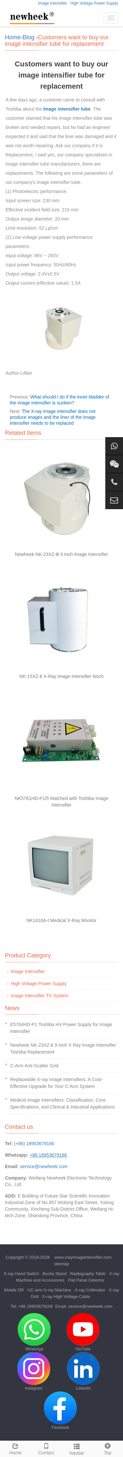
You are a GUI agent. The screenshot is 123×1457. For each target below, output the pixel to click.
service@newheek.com (44, 1166)
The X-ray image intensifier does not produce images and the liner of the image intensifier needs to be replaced (53, 417)
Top (107, 1448)
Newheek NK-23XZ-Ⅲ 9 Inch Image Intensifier (61, 554)
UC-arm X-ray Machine (49, 1290)
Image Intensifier (52, 3)
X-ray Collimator (90, 1290)
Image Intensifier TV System (40, 995)
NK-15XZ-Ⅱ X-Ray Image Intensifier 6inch (61, 676)
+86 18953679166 (35, 1306)
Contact (46, 1448)
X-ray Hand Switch (21, 1273)
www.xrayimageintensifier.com (83, 1257)
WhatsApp (34, 1332)
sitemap (61, 1263)
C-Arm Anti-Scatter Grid (34, 1065)
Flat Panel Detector (86, 1280)
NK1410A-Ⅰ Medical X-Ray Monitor (61, 920)
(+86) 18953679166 (34, 1143)
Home (13, 37)
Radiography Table (88, 1273)
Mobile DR (14, 1290)
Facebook (60, 1411)
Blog (28, 37)
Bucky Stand (55, 1273)
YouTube (83, 1332)
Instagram (33, 1371)
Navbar (77, 1448)
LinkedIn (83, 1371)
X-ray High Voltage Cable (66, 1296)
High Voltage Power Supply (94, 3)
